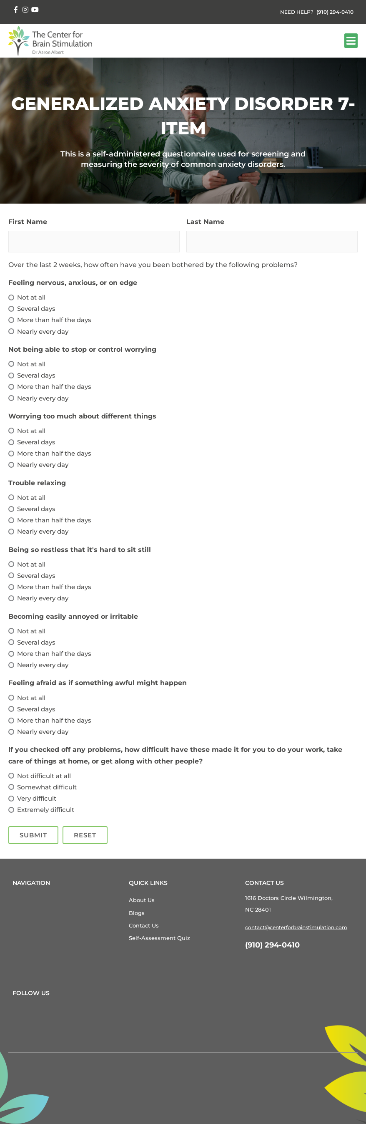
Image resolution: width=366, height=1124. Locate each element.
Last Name (205, 222)
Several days (36, 309)
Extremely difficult (45, 810)
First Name (27, 222)
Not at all (31, 297)
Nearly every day (42, 331)
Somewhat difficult (47, 787)
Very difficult (36, 798)
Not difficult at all (44, 776)
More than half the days (54, 320)
